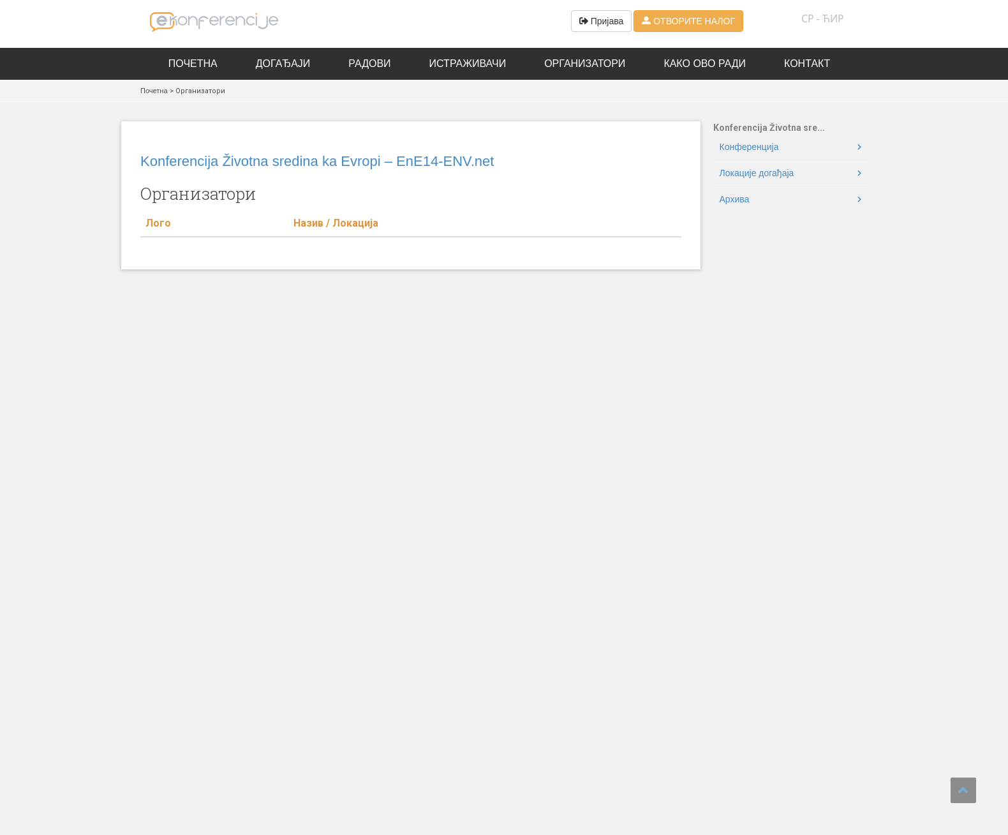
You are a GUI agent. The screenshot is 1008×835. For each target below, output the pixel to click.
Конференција (749, 147)
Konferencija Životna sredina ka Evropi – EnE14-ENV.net (317, 161)
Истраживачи (468, 63)
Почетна (193, 63)
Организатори (584, 63)
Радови (369, 63)
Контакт (807, 63)
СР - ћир (822, 18)
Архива (735, 199)
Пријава (601, 21)
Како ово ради (704, 63)
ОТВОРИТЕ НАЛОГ (688, 21)
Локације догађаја (757, 173)
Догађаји (283, 63)
